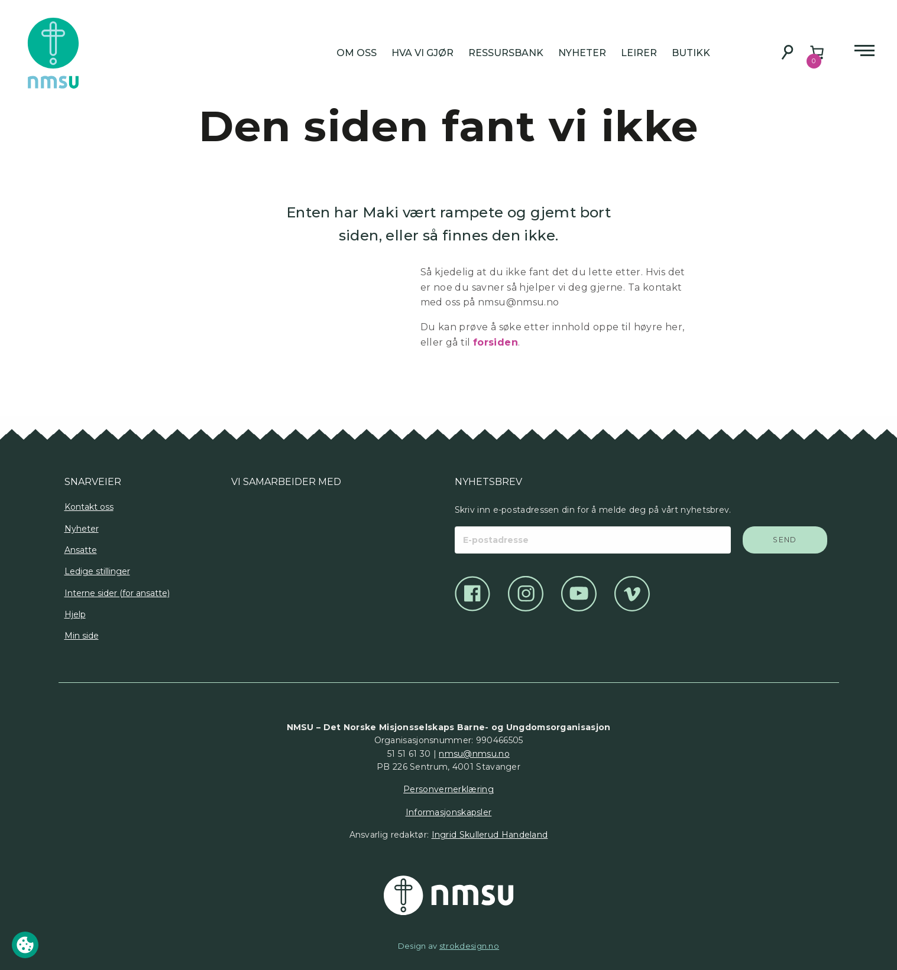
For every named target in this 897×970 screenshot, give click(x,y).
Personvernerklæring (448, 789)
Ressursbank (505, 52)
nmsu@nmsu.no (474, 753)
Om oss (356, 52)
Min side (81, 635)
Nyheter (582, 52)
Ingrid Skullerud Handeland (490, 834)
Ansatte (80, 550)
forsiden (495, 342)
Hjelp (75, 614)
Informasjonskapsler (449, 812)
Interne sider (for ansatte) (117, 593)
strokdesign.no (469, 946)
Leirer (639, 52)
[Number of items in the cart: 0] (817, 52)
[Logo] (240, 530)
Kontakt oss (89, 507)
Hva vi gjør (422, 52)
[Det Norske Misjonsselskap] (448, 895)
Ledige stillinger (97, 571)
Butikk (691, 52)
